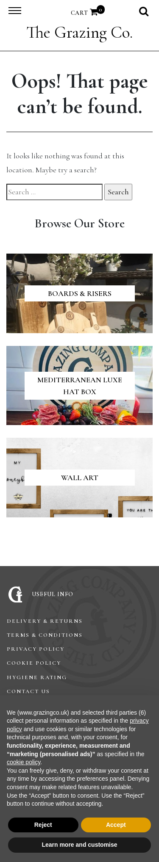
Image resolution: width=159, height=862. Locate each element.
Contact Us (28, 691)
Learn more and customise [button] (79, 844)
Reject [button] (43, 824)
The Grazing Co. (79, 32)
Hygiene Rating (37, 677)
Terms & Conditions (45, 635)
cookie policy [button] (23, 762)
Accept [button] (116, 824)
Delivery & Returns (45, 621)
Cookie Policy (34, 663)
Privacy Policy (35, 649)
